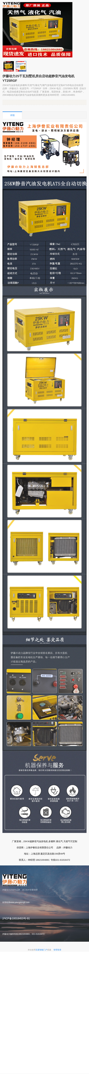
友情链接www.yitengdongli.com (16, 902)
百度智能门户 (41, 950)
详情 (12, 115)
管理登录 (57, 950)
